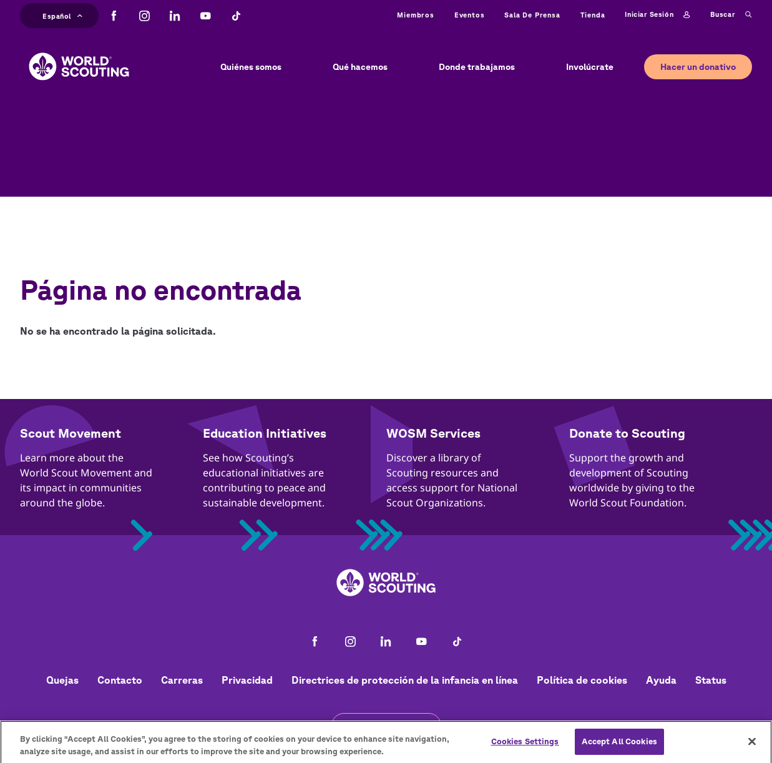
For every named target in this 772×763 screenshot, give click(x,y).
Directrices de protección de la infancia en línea (404, 680)
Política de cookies (582, 680)
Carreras (182, 680)
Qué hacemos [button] (360, 67)
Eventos (469, 15)
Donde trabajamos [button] (477, 67)
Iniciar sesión (657, 15)
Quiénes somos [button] (250, 67)
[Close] (752, 747)
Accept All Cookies (619, 746)
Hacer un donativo (698, 67)
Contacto (119, 680)
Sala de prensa (532, 15)
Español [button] (62, 14)
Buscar (731, 15)
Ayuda (661, 680)
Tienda (592, 15)
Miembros (415, 15)
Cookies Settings (525, 746)
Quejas (62, 680)
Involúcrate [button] (589, 67)
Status (710, 680)
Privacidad (247, 680)
